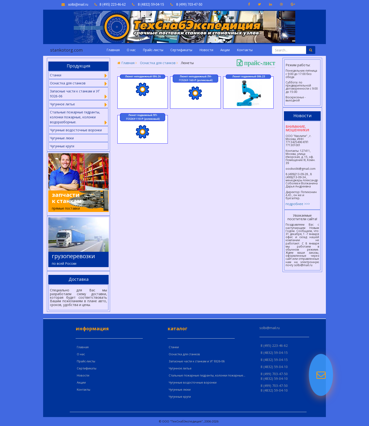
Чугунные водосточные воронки (76, 130)
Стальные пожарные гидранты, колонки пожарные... (207, 375)
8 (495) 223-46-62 (110, 4)
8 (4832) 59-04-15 (148, 4)
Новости (206, 50)
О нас (131, 50)
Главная (113, 50)
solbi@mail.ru (75, 4)
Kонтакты (245, 50)
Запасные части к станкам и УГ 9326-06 (197, 361)
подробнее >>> (298, 204)
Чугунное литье (180, 368)
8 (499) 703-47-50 (186, 4)
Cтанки (174, 347)
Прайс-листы (153, 50)
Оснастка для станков (158, 63)
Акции (225, 50)
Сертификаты (181, 50)
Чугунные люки (62, 138)
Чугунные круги (62, 146)
